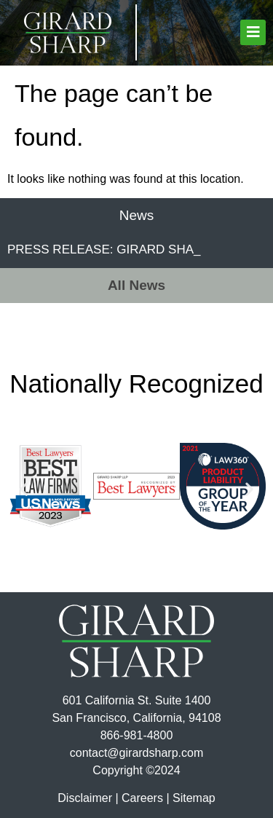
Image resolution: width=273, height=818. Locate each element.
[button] (253, 32)
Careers (142, 798)
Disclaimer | (88, 798)
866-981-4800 (136, 735)
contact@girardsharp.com (136, 753)
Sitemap (194, 798)
